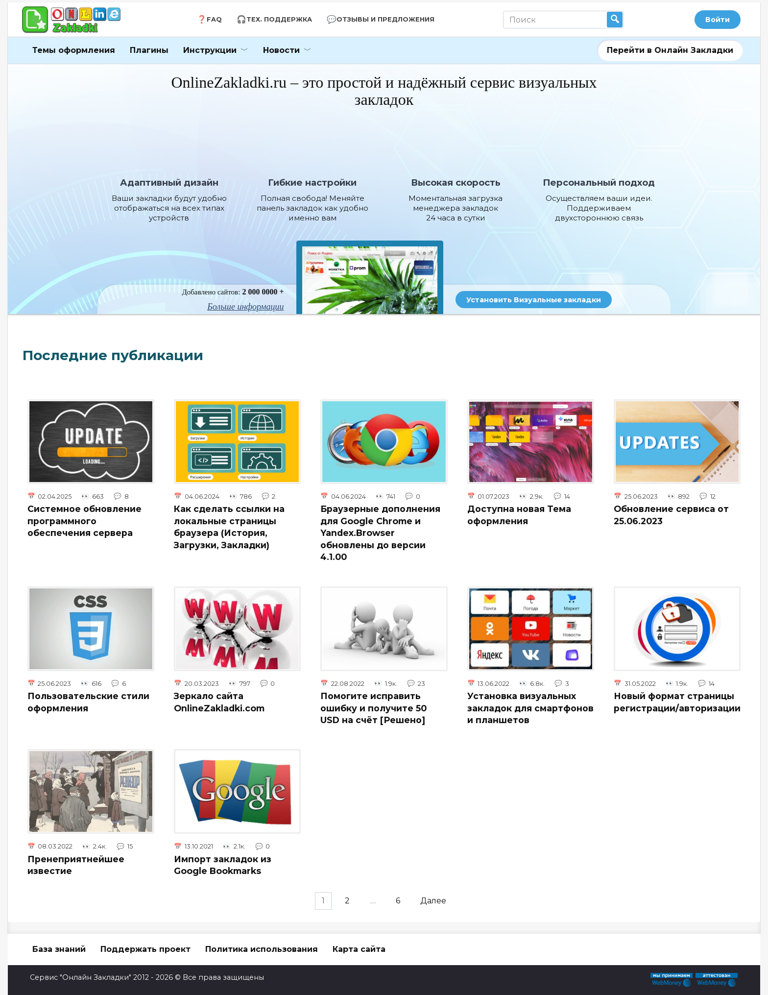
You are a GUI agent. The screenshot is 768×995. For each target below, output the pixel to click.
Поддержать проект (145, 949)
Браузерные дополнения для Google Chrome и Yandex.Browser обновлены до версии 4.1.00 (380, 533)
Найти (615, 19)
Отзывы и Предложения (385, 19)
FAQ (214, 19)
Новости (281, 50)
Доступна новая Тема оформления (519, 515)
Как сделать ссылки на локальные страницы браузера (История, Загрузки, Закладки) (229, 527)
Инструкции (210, 50)
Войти (717, 19)
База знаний (59, 949)
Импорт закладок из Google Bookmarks (222, 865)
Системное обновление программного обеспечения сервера (84, 521)
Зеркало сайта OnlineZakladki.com (219, 702)
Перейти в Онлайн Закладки (670, 50)
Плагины (149, 50)
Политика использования (261, 949)
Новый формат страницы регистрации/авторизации (677, 702)
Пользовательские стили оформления (88, 702)
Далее (438, 901)
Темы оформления (73, 50)
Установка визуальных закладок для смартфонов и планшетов (530, 708)
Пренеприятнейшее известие (75, 865)
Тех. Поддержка (279, 19)
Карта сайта (359, 949)
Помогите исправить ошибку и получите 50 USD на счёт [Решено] (373, 708)
